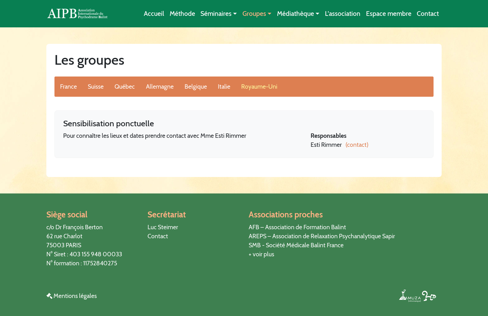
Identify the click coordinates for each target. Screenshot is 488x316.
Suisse (96, 86)
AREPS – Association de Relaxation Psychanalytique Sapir (322, 236)
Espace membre (388, 13)
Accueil (154, 13)
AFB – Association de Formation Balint (297, 227)
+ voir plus (261, 254)
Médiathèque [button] (295, 13)
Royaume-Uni (259, 86)
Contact (428, 13)
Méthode (182, 13)
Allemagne (160, 86)
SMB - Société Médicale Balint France (296, 245)
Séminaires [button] (216, 13)
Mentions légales (71, 296)
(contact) (355, 144)
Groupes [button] (254, 13)
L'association (342, 13)
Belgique (196, 86)
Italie (224, 86)
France (68, 86)
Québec (125, 86)
